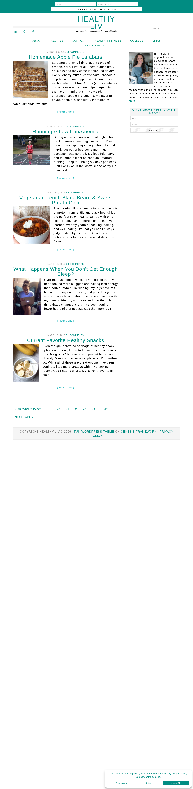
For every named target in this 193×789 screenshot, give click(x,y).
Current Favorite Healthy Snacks (65, 335)
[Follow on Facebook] (32, 26)
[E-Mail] (154, 119)
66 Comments (75, 187)
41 (67, 404)
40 (58, 404)
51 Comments (75, 330)
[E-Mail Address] (96, 4)
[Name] (54, 4)
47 (106, 404)
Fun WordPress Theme (94, 426)
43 (84, 404)
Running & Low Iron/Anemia (66, 126)
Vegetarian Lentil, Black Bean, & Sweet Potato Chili (65, 195)
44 (93, 404)
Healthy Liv (96, 18)
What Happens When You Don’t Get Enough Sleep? (65, 266)
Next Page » (24, 412)
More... (133, 95)
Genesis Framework (139, 426)
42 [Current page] (76, 404)
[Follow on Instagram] (16, 26)
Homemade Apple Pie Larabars (65, 52)
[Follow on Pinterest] (24, 26)
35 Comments (75, 121)
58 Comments (75, 47)
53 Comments (75, 258)
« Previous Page (28, 404)
